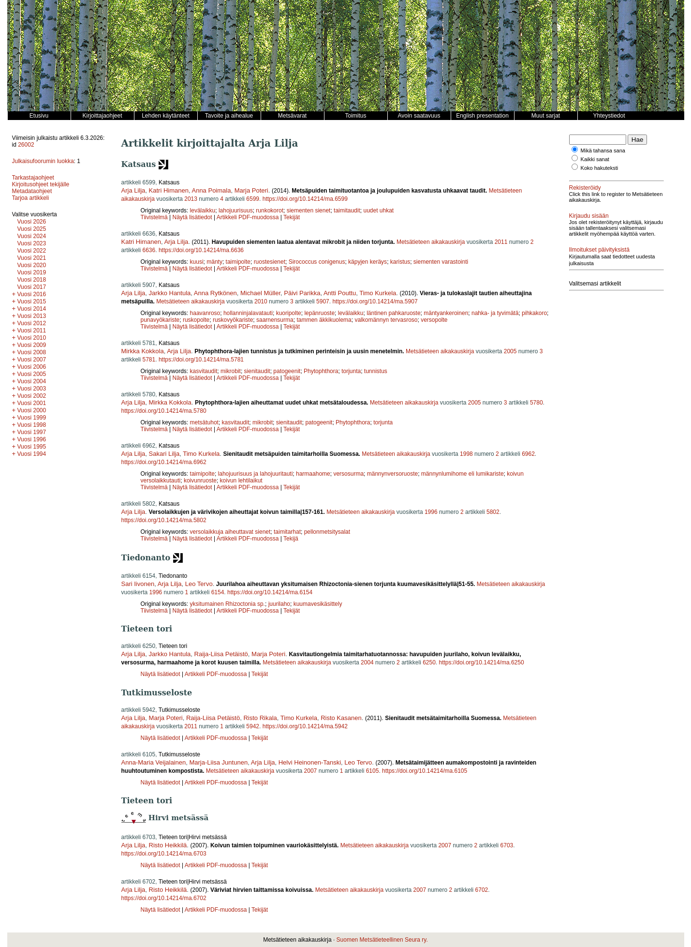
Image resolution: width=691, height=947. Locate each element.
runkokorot (269, 210)
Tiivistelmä (154, 217)
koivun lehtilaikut (241, 480)
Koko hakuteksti (599, 168)
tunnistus (375, 371)
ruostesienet (269, 261)
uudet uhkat (378, 210)
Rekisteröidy (585, 187)
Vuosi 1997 (31, 432)
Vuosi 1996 (31, 439)
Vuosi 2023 (31, 243)
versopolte (434, 319)
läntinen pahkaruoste (393, 313)
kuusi (197, 261)
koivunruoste (200, 480)
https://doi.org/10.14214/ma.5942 (305, 726)
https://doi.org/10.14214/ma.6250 (481, 662)
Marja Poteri (251, 190)
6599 (252, 198)
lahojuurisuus (236, 210)
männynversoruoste (392, 473)
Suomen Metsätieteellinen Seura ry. (382, 939)
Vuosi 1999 (31, 417)
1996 (431, 512)
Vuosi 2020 (31, 265)
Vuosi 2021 (31, 258)
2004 (367, 662)
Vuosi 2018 (31, 279)
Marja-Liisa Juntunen (218, 762)
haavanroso (205, 313)
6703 (507, 845)
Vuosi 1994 (31, 454)
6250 (429, 662)
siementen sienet (309, 210)
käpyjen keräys (367, 261)
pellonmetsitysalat (327, 531)
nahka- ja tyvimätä (494, 313)
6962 (528, 454)
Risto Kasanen (341, 718)
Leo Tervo (199, 583)
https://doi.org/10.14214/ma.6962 (163, 462)
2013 (190, 198)
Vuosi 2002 (31, 395)
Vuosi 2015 (31, 301)
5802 (493, 512)
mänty (214, 261)
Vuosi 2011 (31, 330)
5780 (536, 402)
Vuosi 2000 (31, 410)
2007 (310, 770)
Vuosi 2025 (31, 228)
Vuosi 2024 (31, 236)
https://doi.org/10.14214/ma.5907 (374, 301)
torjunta (351, 371)
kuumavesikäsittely (318, 604)
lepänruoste (319, 313)
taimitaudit (347, 210)
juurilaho (279, 604)
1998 (466, 454)
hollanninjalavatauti (248, 313)
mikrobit (231, 371)
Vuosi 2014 (31, 308)
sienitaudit (257, 371)
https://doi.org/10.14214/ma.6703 (163, 853)
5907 (322, 301)
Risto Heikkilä (168, 845)
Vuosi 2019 (31, 272)
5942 (252, 726)
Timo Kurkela (377, 293)
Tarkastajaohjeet (33, 177)
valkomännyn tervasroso (385, 319)
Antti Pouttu (339, 293)
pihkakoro (534, 313)
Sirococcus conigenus (317, 261)
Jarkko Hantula (170, 293)
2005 (510, 351)
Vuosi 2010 (31, 337)
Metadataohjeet (32, 191)
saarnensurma (275, 319)
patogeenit (286, 371)
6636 (149, 250)
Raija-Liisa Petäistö (221, 654)
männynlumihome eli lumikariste (462, 473)
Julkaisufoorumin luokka (43, 161)
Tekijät (291, 217)
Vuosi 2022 (31, 250)
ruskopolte (196, 319)
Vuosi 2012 (31, 323)
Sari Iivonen (138, 583)
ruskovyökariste (233, 319)
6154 (217, 592)
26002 (26, 144)
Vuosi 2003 (31, 388)
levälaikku (203, 210)
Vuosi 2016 (31, 294)
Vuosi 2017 (31, 287)
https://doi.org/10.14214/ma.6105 (424, 770)
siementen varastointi (440, 261)
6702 (481, 890)
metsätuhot (204, 422)
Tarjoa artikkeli (30, 198)
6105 (372, 770)
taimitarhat (287, 531)
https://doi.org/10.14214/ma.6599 (305, 198)
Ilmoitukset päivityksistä (599, 249)
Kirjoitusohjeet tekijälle (41, 184)
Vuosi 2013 (31, 316)
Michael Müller (260, 293)
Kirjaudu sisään (589, 215)
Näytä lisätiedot (193, 217)
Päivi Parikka (302, 293)
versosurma (348, 473)
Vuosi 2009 (31, 345)
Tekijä (290, 538)
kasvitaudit (204, 371)
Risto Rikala (260, 718)
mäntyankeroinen (446, 313)
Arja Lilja (133, 190)
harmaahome (313, 473)
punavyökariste (160, 319)
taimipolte (238, 261)
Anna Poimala (211, 190)
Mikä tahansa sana (603, 150)
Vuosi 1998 (31, 424)
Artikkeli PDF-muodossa (248, 217)
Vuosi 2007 (31, 359)
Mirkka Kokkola (142, 351)
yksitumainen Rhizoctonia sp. (227, 604)
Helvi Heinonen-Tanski (310, 762)
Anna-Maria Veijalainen (153, 762)
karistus (400, 261)
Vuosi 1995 (31, 446)
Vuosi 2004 (31, 381)
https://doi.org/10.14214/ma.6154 (269, 592)
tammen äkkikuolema (323, 319)
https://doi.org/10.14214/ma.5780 (163, 410)
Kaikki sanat (595, 159)
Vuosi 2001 (31, 403)
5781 (149, 359)
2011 (501, 242)
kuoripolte (288, 313)
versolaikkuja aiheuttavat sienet (230, 531)
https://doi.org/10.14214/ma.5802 (163, 520)
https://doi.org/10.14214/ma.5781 (201, 359)
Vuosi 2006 (31, 366)
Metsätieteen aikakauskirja (431, 242)
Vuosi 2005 (31, 374)
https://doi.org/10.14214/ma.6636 (201, 250)
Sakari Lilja (164, 453)
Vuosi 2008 (31, 352)
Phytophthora (321, 371)
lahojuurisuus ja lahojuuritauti (255, 473)
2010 (260, 301)
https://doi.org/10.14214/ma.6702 (163, 898)
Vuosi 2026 (31, 221)
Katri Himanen (169, 190)
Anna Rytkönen (215, 293)
